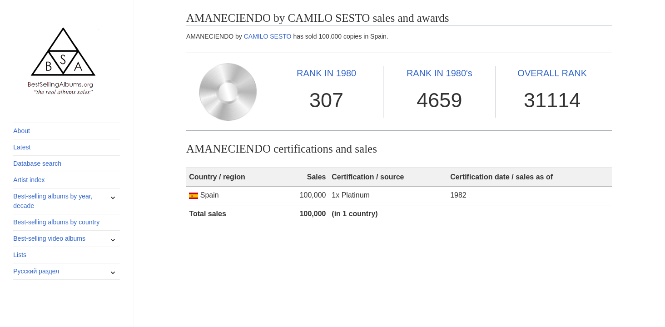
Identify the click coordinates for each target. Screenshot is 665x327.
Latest (21, 147)
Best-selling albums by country (56, 222)
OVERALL (552, 73)
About (21, 130)
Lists (19, 254)
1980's (439, 73)
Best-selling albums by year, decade (52, 201)
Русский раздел (36, 271)
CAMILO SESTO (268, 36)
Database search (37, 163)
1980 (326, 73)
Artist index (29, 179)
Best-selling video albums (49, 238)
